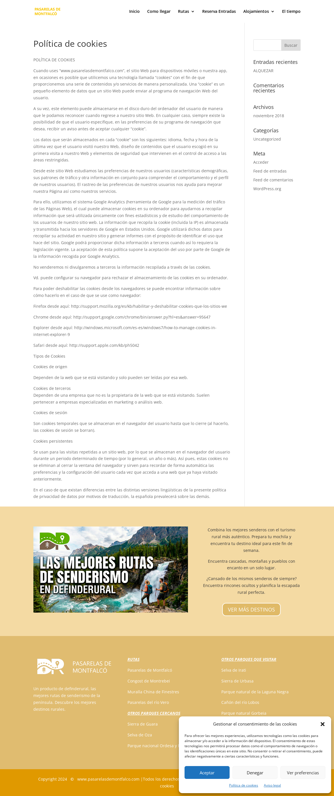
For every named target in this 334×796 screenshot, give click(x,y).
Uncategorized (267, 139)
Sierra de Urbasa (237, 681)
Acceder (261, 162)
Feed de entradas (270, 171)
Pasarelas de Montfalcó (149, 670)
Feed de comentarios (273, 180)
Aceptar (207, 772)
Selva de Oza (139, 735)
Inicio (134, 11)
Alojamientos (256, 11)
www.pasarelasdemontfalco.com (108, 779)
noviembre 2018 (268, 115)
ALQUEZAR (263, 70)
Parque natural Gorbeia (243, 713)
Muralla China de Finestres (153, 691)
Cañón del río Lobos (240, 702)
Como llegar (159, 11)
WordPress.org (267, 188)
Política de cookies (243, 785)
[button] (322, 724)
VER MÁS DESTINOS (251, 609)
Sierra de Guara (142, 724)
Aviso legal (272, 785)
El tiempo (291, 11)
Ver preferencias (303, 772)
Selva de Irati (233, 670)
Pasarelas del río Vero (148, 702)
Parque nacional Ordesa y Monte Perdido (166, 745)
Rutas (183, 11)
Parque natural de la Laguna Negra (255, 691)
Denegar (255, 772)
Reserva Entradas (219, 11)
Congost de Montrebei (148, 681)
